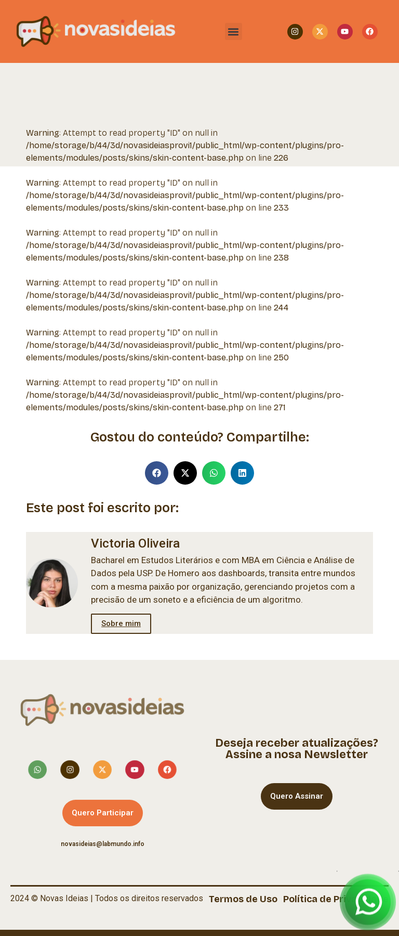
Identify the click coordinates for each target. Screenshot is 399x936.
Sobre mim (121, 623)
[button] (233, 31)
